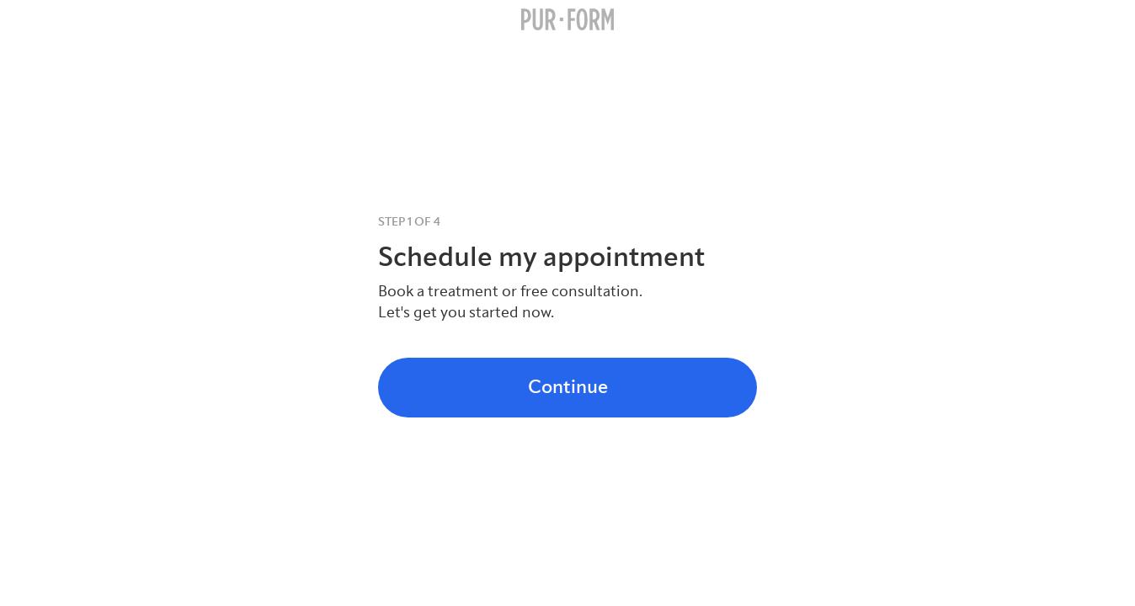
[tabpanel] (567, 268)
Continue (568, 386)
